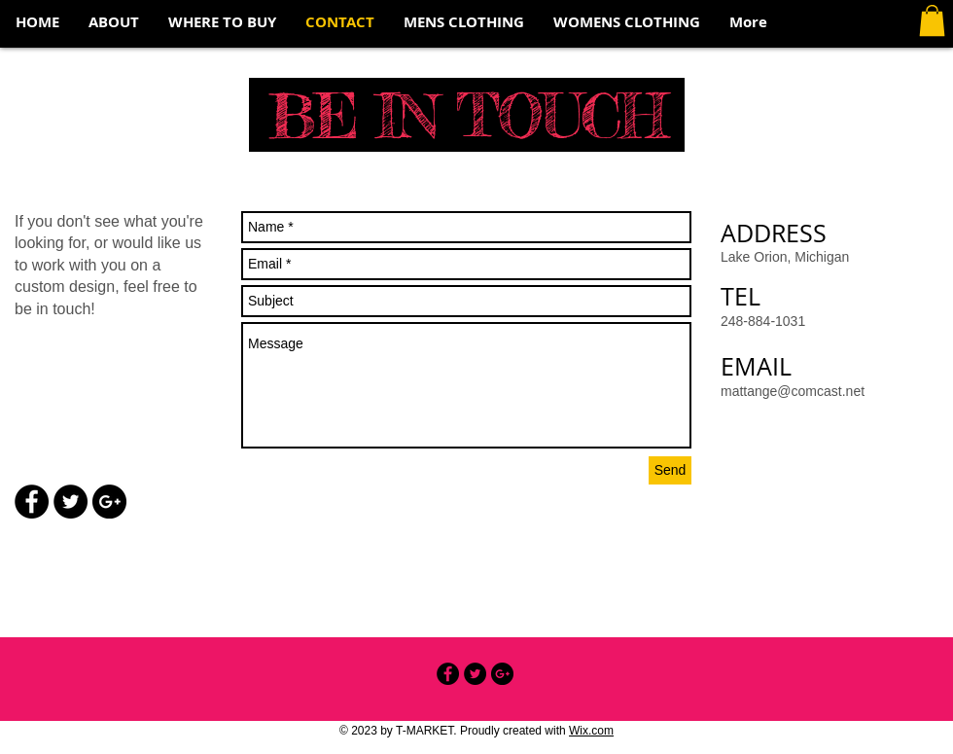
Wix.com (591, 730)
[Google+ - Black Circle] (109, 502)
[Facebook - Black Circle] (32, 502)
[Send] (670, 470)
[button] (932, 20)
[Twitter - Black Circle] (70, 502)
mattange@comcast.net (793, 391)
